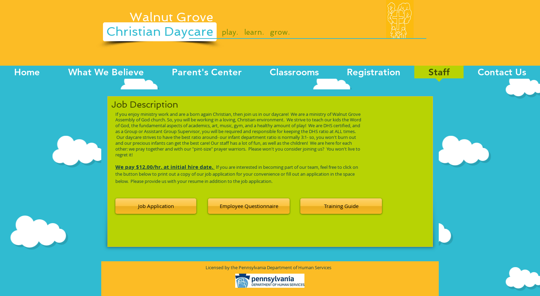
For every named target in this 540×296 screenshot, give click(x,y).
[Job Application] (155, 206)
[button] (249, 206)
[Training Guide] (341, 206)
